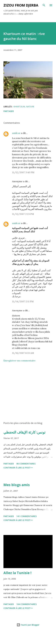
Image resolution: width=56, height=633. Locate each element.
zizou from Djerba (20, 5)
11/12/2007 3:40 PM (23, 172)
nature (30, 106)
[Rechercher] (44, 5)
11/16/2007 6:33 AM (23, 352)
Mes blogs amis (16, 484)
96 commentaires (25, 463)
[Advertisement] (28, 392)
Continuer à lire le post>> (18, 467)
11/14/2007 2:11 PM (23, 301)
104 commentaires (26, 604)
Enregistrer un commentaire (19, 360)
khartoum (19, 106)
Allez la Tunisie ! (17, 572)
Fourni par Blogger (28, 624)
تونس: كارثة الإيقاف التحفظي (24, 432)
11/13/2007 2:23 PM (23, 214)
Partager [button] (8, 111)
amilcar (16, 133)
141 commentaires (26, 516)
